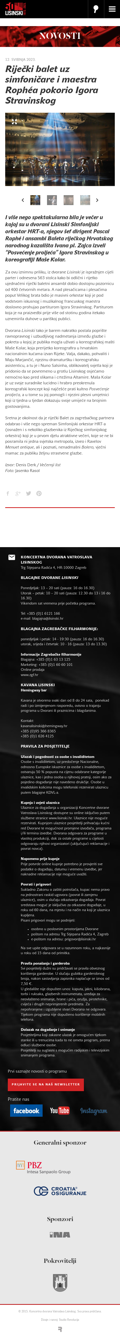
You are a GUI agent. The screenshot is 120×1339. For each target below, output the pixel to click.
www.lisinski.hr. (61, 818)
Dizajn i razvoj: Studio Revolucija (60, 1320)
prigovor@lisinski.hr (80, 939)
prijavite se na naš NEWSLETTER (46, 1084)
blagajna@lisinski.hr (47, 618)
